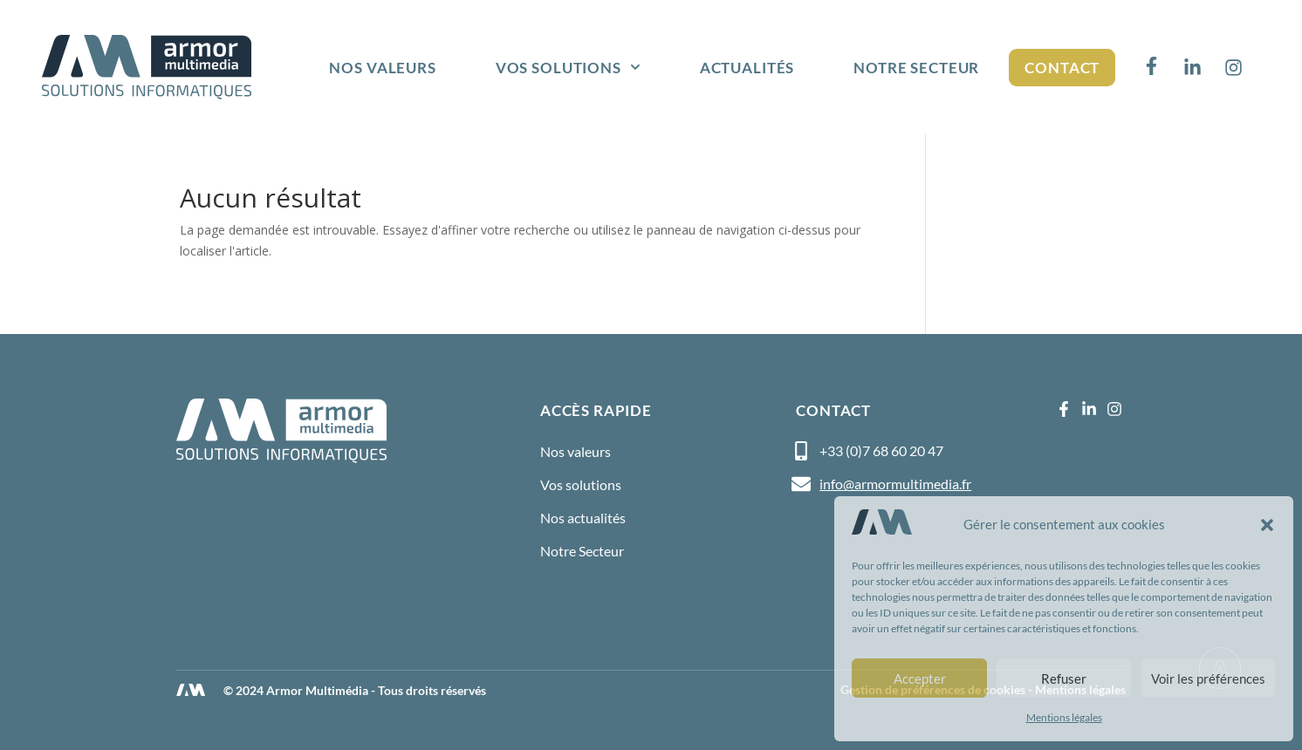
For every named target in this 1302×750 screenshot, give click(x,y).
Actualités (747, 67)
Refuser (1063, 678)
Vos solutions (568, 67)
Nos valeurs (382, 67)
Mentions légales (1064, 717)
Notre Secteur (916, 67)
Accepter (920, 678)
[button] (1267, 525)
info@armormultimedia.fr (895, 483)
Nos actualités (583, 517)
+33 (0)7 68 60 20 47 (881, 450)
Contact (1062, 67)
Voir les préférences (1208, 678)
